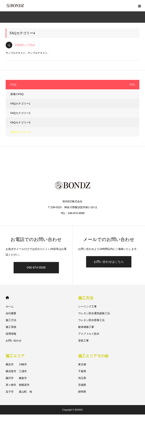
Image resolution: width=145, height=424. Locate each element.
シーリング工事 (87, 306)
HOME (7, 297)
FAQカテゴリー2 (20, 113)
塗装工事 (83, 340)
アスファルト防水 (88, 333)
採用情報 (11, 333)
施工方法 (11, 320)
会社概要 (11, 313)
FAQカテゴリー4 (20, 131)
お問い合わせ (14, 340)
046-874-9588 (36, 267)
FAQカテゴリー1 (20, 103)
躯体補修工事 (86, 326)
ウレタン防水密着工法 (91, 320)
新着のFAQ (17, 94)
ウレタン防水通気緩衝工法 (94, 313)
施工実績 (11, 326)
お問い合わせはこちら (109, 261)
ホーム (10, 306)
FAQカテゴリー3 (20, 122)
